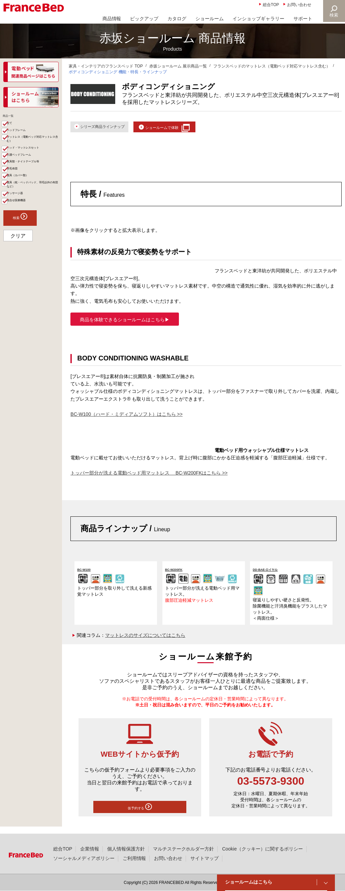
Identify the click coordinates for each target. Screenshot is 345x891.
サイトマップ (204, 858)
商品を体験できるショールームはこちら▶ (124, 323)
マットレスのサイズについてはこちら (145, 639)
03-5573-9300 (270, 785)
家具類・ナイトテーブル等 (35, 205)
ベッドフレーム (27, 140)
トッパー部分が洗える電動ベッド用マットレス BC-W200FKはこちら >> (148, 476)
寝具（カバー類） (30, 230)
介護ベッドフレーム (32, 191)
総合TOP (271, 4)
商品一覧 (14, 118)
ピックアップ (144, 18)
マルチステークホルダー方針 (183, 849)
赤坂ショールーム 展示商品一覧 (178, 66)
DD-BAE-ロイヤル (273, 572)
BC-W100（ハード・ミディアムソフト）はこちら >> (126, 418)
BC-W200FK (179, 572)
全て (16, 130)
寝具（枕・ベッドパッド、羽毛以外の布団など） (35, 246)
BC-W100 (88, 572)
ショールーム (209, 18)
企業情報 (89, 849)
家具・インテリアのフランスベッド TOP (106, 66)
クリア (18, 312)
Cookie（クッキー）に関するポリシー (262, 849)
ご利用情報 (134, 858)
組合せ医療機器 (27, 274)
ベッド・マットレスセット (35, 177)
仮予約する (139, 812)
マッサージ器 (25, 263)
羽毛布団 (20, 219)
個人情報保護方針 (126, 849)
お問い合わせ (299, 4)
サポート (302, 18)
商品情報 (111, 18)
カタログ (176, 18)
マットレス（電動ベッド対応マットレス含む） (35, 157)
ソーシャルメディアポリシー (84, 858)
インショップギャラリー (258, 18)
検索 (333, 15)
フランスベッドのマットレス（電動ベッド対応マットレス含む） (272, 66)
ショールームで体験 (189, 128)
